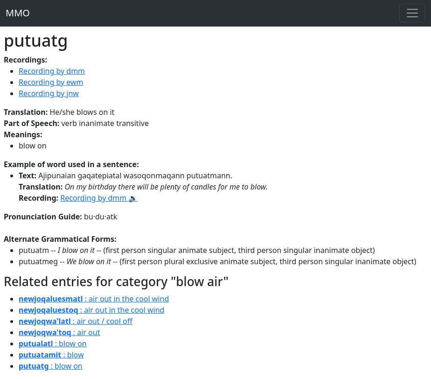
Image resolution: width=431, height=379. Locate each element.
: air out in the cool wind (94, 299)
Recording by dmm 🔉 (99, 198)
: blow (51, 355)
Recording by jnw (49, 93)
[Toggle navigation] (412, 13)
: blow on (53, 343)
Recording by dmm (52, 71)
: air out (59, 332)
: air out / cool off (75, 321)
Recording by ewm (51, 82)
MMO (18, 13)
